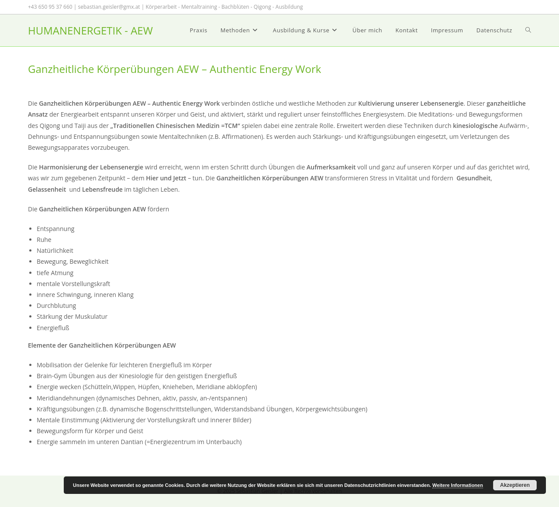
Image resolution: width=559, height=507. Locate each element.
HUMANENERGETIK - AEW (90, 30)
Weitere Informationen (457, 485)
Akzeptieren (515, 485)
